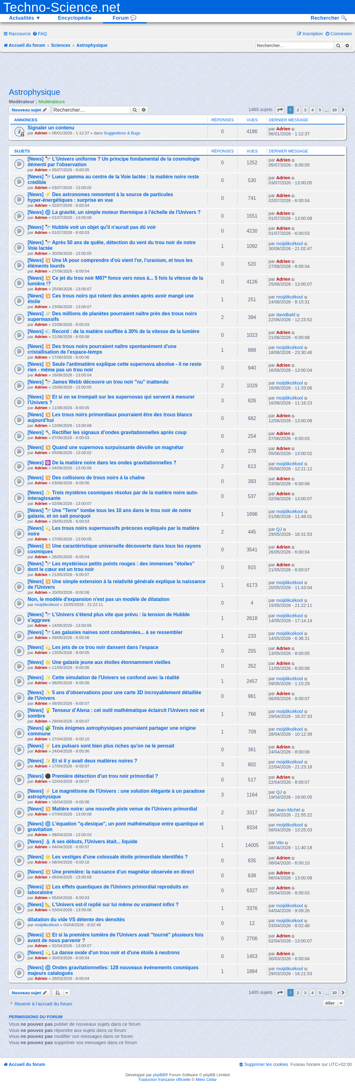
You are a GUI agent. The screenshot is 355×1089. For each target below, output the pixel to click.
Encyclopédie (75, 18)
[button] (280, 110)
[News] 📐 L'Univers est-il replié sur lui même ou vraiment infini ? (103, 904)
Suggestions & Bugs (122, 133)
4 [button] (312, 110)
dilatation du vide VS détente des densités (76, 919)
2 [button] (298, 110)
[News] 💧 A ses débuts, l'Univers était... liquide (82, 841)
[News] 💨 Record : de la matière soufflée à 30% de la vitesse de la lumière (113, 331)
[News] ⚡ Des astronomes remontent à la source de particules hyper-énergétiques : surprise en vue (100, 197)
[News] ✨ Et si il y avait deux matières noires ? (82, 760)
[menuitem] (39, 33)
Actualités (25, 18)
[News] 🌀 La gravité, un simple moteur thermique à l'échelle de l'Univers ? (113, 212)
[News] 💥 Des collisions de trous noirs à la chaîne (86, 477)
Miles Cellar (206, 1079)
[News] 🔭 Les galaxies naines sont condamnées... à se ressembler (104, 632)
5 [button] (320, 110)
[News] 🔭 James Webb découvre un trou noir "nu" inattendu (97, 382)
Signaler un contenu (50, 127)
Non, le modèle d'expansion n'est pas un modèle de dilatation (98, 599)
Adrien (41, 133)
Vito (280, 842)
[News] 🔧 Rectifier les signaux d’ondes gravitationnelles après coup (106, 432)
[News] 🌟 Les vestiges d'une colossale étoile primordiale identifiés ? (107, 856)
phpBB (159, 1074)
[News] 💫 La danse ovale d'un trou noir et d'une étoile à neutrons (103, 952)
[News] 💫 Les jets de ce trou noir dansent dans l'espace (92, 647)
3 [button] (305, 110)
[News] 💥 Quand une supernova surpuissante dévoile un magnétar (105, 447)
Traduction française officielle (164, 1079)
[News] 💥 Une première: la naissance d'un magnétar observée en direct (110, 871)
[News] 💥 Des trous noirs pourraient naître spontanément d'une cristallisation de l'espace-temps (101, 349)
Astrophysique (34, 92)
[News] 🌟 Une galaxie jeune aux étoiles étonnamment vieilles (98, 662)
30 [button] (334, 110)
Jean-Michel (288, 809)
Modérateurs (51, 101)
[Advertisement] (177, 69)
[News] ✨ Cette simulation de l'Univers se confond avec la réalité (103, 677)
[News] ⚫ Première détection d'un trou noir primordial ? (92, 776)
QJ (279, 529)
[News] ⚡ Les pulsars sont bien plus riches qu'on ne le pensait (100, 745)
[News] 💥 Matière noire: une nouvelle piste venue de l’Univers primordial (112, 808)
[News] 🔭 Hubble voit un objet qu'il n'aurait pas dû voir (91, 227)
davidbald (285, 314)
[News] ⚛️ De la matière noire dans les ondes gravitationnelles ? (101, 462)
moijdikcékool (289, 243)
